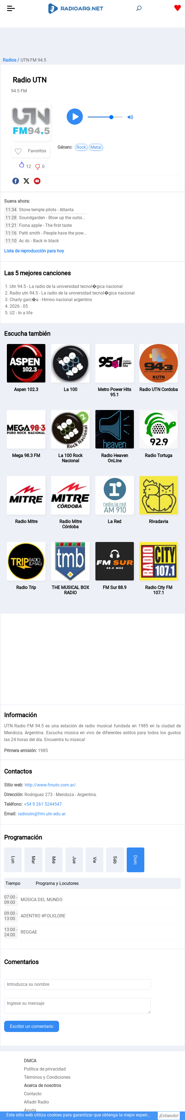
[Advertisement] (92, 41)
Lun (13, 859)
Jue (74, 859)
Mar (33, 860)
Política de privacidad (45, 1069)
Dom (135, 860)
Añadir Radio (36, 1102)
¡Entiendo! (168, 1115)
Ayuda (30, 1110)
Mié (53, 859)
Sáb (115, 860)
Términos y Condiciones (47, 1077)
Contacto (33, 1093)
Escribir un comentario (31, 1026)
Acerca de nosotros (42, 1085)
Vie (94, 860)
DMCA (30, 1060)
